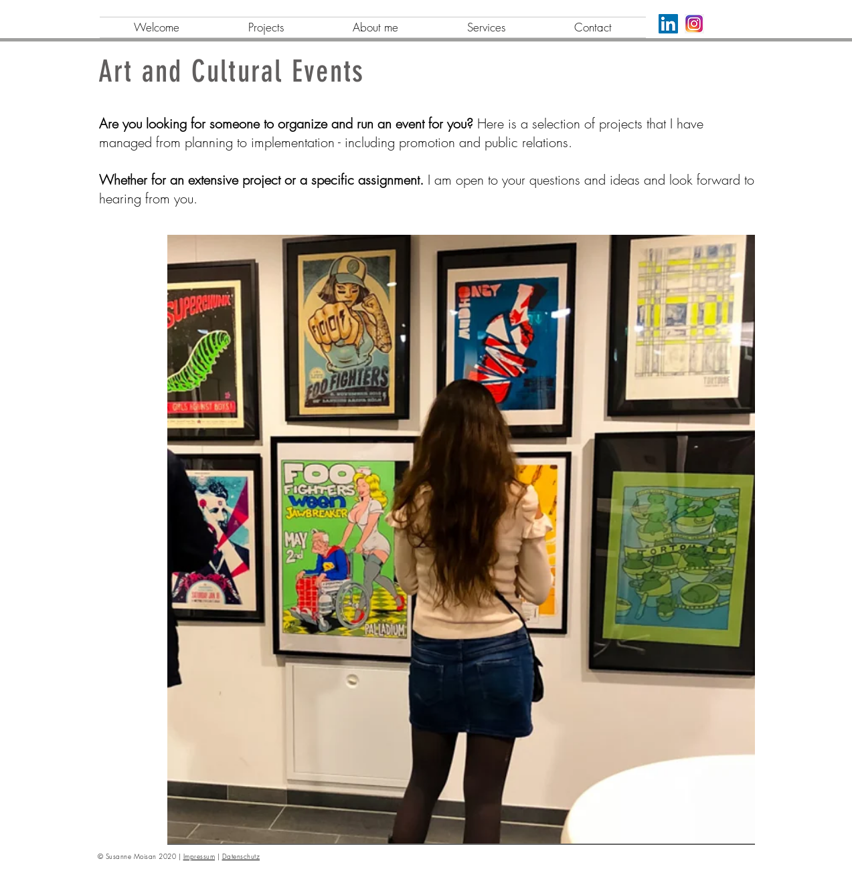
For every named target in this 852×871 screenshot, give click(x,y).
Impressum (199, 856)
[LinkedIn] (668, 23)
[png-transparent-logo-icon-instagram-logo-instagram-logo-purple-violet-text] (694, 23)
